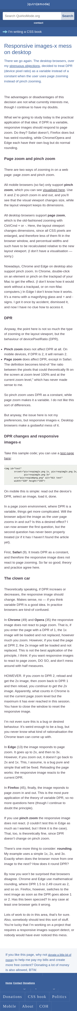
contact (38, 22)
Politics (59, 997)
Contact (17, 983)
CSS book (37, 997)
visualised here (54, 190)
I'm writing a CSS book (25, 31)
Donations (12, 997)
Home (9, 983)
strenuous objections (24, 66)
